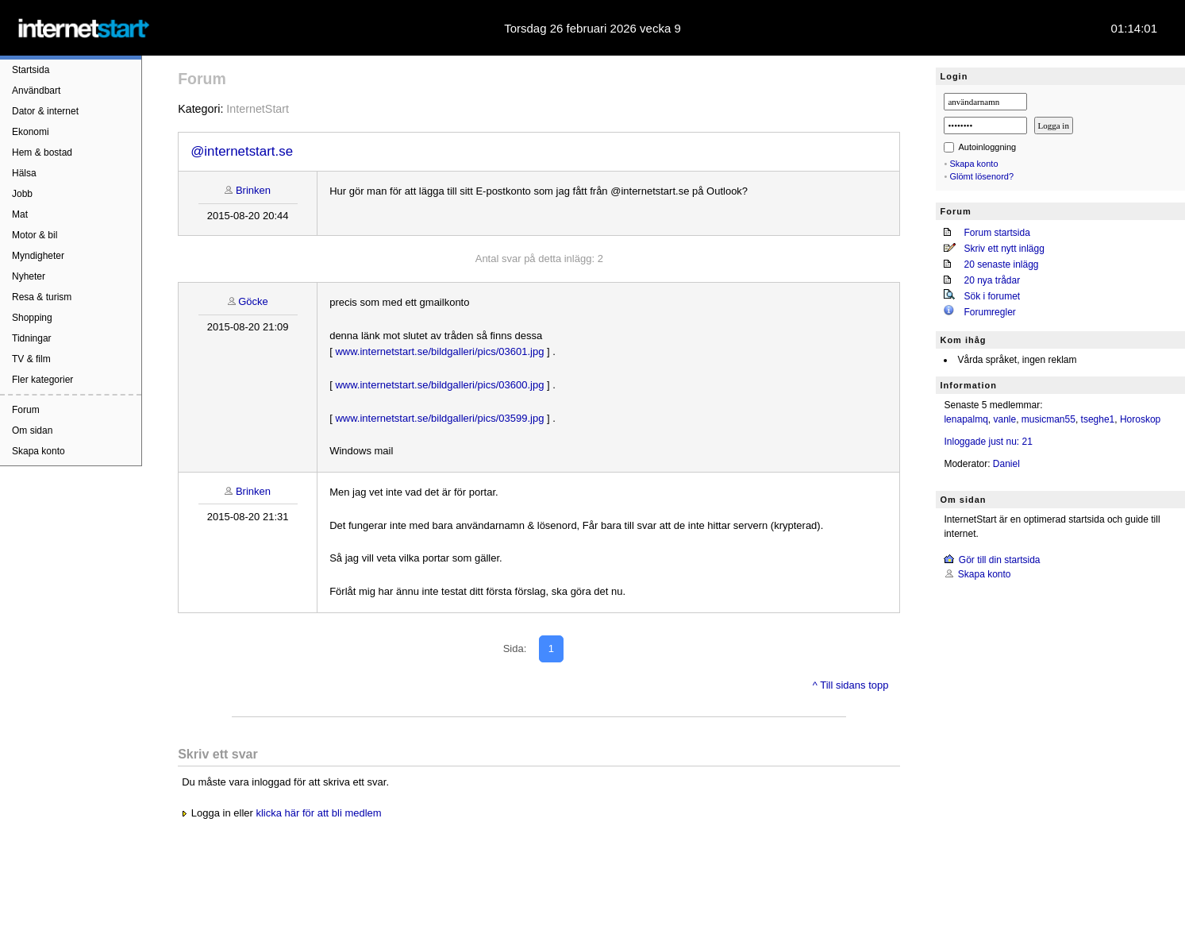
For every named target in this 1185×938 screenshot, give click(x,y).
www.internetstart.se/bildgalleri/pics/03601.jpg (439, 351)
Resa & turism (41, 297)
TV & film (31, 359)
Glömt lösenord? (981, 176)
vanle (1005, 419)
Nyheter (28, 276)
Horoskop (1140, 419)
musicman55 (1048, 419)
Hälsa (24, 173)
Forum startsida (996, 232)
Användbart (36, 90)
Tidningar (32, 338)
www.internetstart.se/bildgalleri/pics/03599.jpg (439, 418)
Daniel (1006, 463)
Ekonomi (30, 131)
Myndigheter (38, 255)
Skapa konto (38, 451)
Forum (26, 409)
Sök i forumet (992, 296)
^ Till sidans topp (851, 685)
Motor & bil (34, 235)
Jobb (22, 193)
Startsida (30, 69)
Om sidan (32, 430)
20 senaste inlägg (1001, 264)
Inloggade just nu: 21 (988, 441)
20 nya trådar (992, 280)
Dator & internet (45, 111)
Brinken (253, 190)
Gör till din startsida (1000, 560)
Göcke (253, 301)
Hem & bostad (42, 152)
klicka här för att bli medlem (318, 813)
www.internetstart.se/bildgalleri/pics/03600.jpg (439, 385)
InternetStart (257, 108)
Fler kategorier (42, 379)
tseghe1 (1098, 419)
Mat (20, 214)
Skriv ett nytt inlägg (1004, 248)
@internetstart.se (241, 151)
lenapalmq (965, 419)
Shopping (32, 317)
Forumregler (989, 312)
